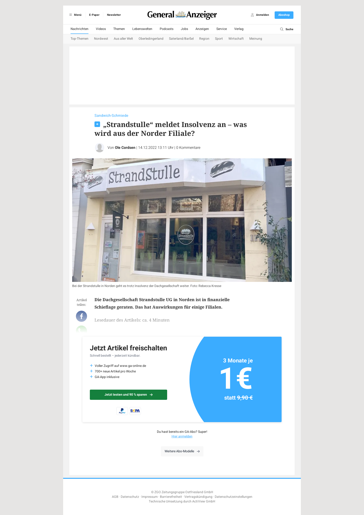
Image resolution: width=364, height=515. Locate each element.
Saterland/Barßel (181, 38)
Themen (119, 28)
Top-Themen (79, 38)
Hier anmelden (182, 436)
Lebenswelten (142, 28)
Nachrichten (79, 28)
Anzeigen (202, 28)
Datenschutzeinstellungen (233, 496)
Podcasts (166, 28)
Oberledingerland (151, 38)
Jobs (184, 28)
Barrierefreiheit (171, 496)
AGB (115, 496)
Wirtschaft (236, 38)
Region (204, 38)
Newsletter (114, 15)
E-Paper (94, 15)
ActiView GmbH (203, 501)
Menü (74, 15)
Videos (101, 28)
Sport (219, 38)
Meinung (255, 38)
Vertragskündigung (198, 496)
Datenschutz (130, 496)
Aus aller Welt (123, 38)
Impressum (149, 496)
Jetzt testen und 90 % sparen (128, 394)
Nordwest (101, 38)
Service (221, 28)
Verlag (239, 28)
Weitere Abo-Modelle (182, 451)
